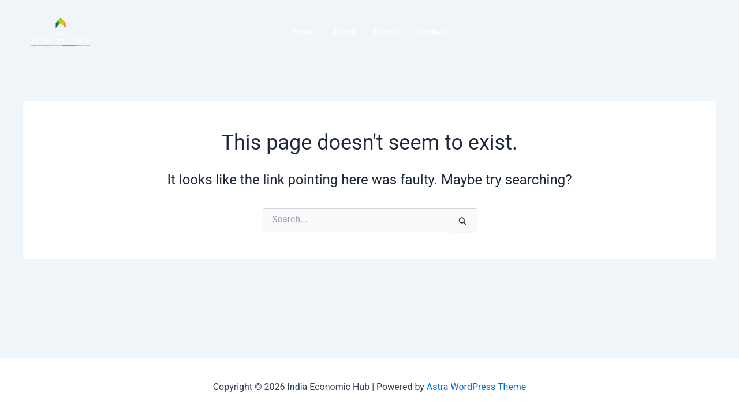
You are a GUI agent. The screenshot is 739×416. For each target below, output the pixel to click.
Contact (431, 32)
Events (387, 32)
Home (303, 32)
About (344, 32)
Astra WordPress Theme (476, 386)
